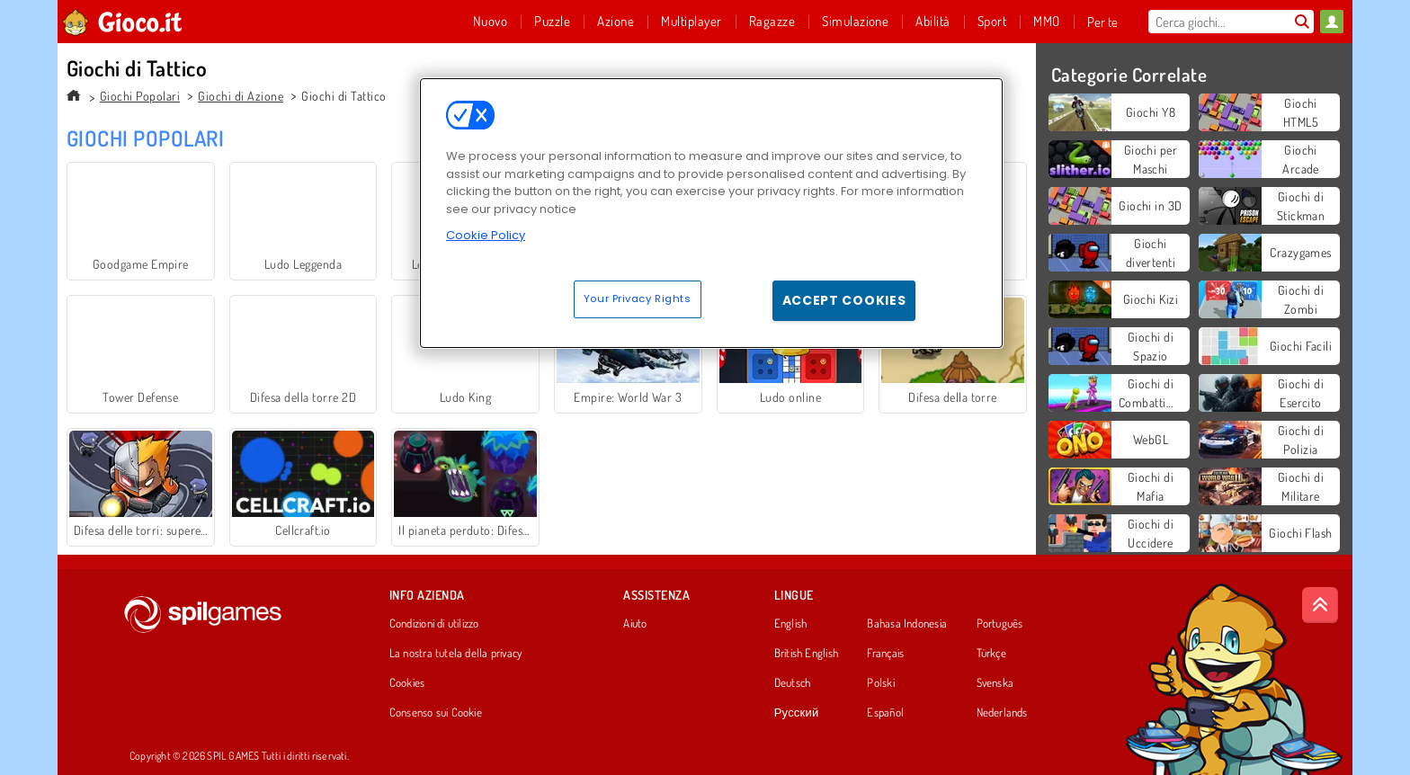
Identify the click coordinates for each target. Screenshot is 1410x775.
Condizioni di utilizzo (434, 624)
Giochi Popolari (140, 95)
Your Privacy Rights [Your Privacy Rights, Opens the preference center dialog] (638, 298)
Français (885, 653)
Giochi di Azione (240, 95)
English (791, 624)
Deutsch (792, 683)
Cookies (407, 683)
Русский (796, 713)
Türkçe (991, 653)
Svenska (995, 683)
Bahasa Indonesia (907, 624)
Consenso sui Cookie (435, 713)
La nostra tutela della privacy (455, 653)
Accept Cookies (844, 300)
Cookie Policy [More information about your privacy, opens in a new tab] (485, 235)
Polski (880, 683)
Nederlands (1002, 713)
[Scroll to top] (1320, 605)
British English (806, 653)
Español (885, 713)
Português (1000, 624)
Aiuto (635, 624)
